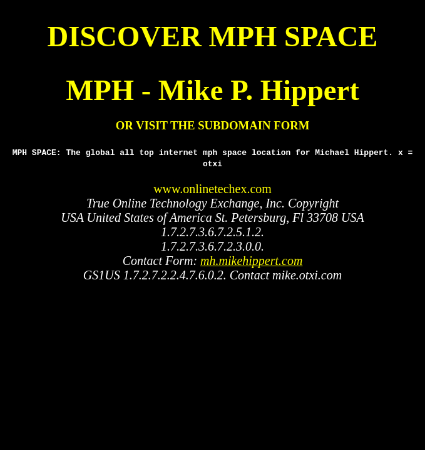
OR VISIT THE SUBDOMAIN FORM (213, 125)
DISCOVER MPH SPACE (213, 36)
